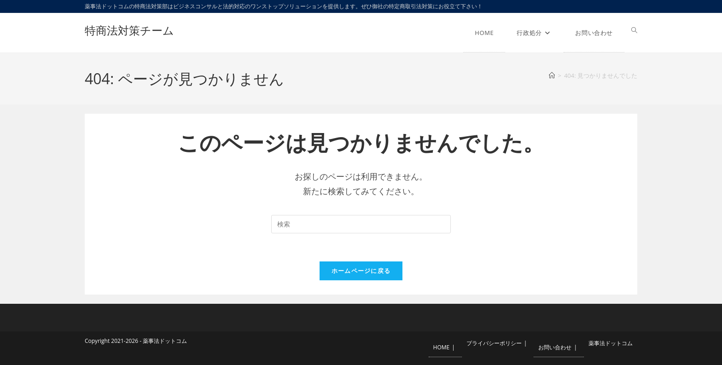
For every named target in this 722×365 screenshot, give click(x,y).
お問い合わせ (554, 347)
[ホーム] (552, 75)
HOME (441, 347)
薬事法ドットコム (610, 343)
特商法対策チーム (129, 30)
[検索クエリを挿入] (361, 224)
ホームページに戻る (361, 271)
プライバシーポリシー (494, 343)
